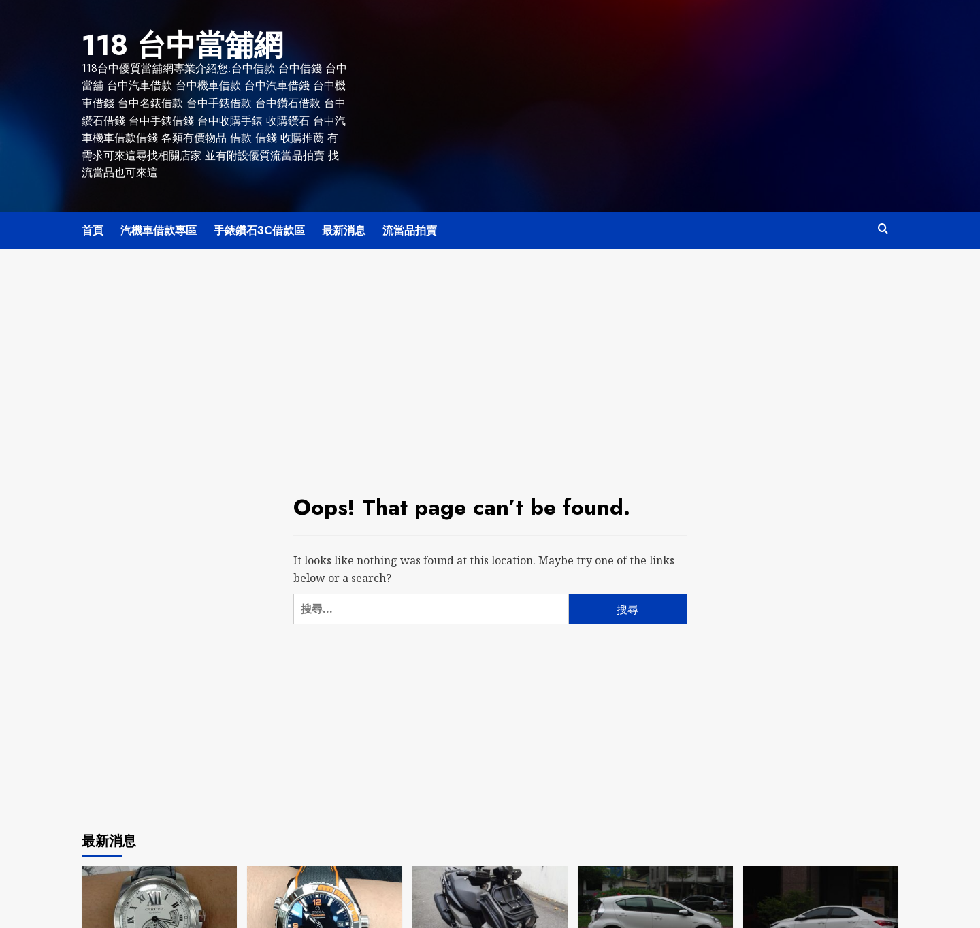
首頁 (92, 226)
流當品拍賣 (409, 226)
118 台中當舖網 (169, 43)
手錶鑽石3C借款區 (259, 226)
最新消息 (343, 226)
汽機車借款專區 (158, 226)
